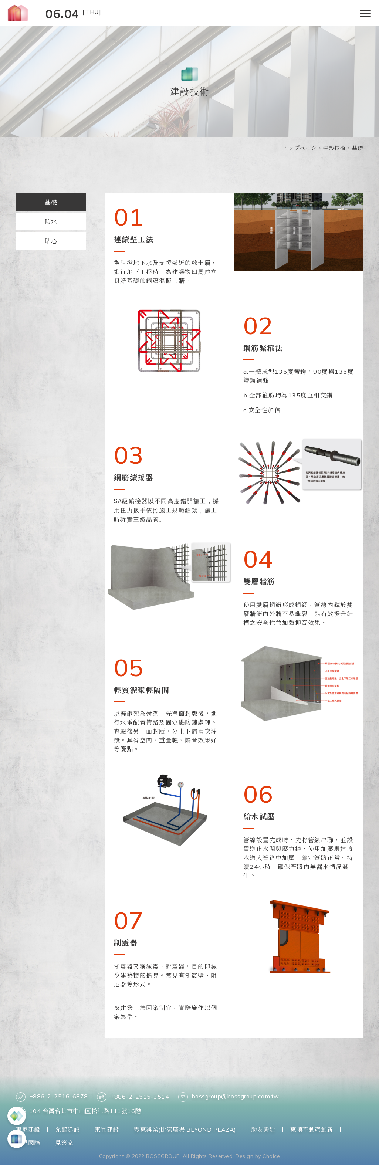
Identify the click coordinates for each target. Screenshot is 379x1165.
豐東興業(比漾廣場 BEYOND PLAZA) (185, 1129)
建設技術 (334, 148)
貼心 (51, 241)
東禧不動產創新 (312, 1129)
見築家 (64, 1142)
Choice (271, 1155)
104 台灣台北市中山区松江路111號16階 (78, 1112)
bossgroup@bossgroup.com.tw (228, 1097)
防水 (51, 222)
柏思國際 (28, 1142)
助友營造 (263, 1129)
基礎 (51, 202)
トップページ (300, 148)
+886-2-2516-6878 (52, 1097)
